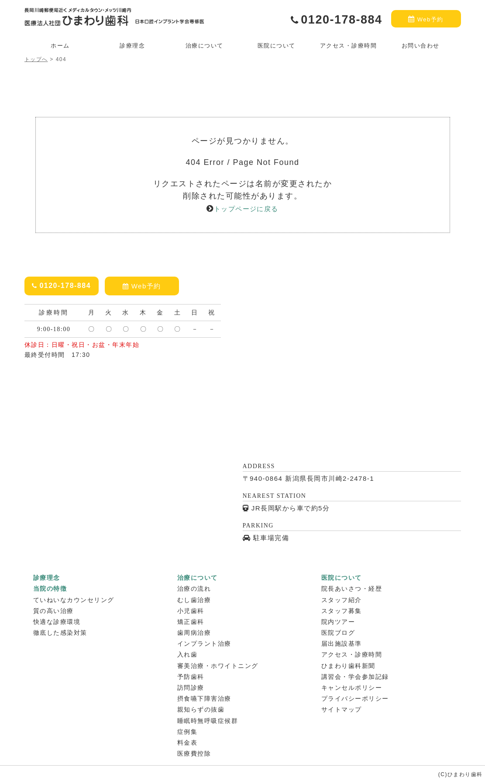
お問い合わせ (421, 45)
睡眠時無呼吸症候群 (207, 720)
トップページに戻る (246, 208)
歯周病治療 (194, 632)
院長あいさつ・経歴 (351, 588)
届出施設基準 (341, 643)
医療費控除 (194, 753)
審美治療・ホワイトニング (217, 665)
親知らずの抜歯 (201, 709)
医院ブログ (338, 632)
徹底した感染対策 (60, 632)
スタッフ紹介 (341, 599)
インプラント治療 (204, 643)
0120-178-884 (336, 19)
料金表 (187, 742)
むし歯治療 (194, 599)
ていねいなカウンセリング (73, 599)
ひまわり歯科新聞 (348, 665)
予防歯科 (190, 676)
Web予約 (426, 18)
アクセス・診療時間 (348, 45)
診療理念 (132, 45)
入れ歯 (187, 654)
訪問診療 (190, 687)
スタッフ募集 (341, 610)
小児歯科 (190, 610)
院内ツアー (338, 621)
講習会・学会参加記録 (355, 676)
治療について (205, 45)
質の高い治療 (53, 610)
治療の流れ (194, 588)
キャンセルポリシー (351, 687)
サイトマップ (341, 709)
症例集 (187, 731)
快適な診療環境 (57, 621)
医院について (277, 45)
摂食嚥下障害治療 (204, 698)
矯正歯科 (190, 621)
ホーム (60, 45)
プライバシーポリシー (355, 698)
